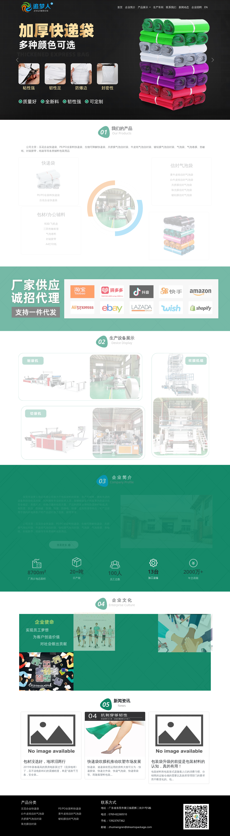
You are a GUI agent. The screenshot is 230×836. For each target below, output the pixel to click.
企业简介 (130, 7)
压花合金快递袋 (30, 808)
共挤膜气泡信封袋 (31, 819)
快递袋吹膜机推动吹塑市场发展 (115, 745)
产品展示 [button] (143, 7)
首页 (120, 7)
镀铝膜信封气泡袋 (68, 819)
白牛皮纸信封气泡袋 (32, 813)
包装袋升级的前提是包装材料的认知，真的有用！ (179, 748)
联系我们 (171, 7)
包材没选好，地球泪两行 (51, 745)
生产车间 (158, 7)
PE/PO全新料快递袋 (69, 808)
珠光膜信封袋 (28, 824)
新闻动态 (184, 7)
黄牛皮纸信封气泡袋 (69, 813)
